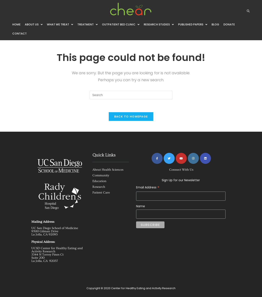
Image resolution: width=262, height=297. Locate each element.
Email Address (181, 184)
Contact (19, 34)
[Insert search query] (131, 95)
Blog (215, 24)
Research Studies (159, 24)
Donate (229, 24)
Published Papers (192, 24)
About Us (34, 24)
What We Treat (60, 24)
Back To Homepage (131, 117)
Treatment (87, 24)
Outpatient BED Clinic (120, 24)
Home (16, 24)
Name (140, 206)
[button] (34, 24)
